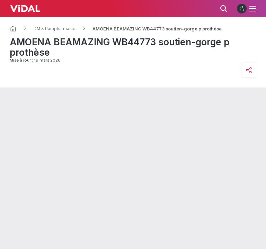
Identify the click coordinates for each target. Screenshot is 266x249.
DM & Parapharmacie (55, 28)
